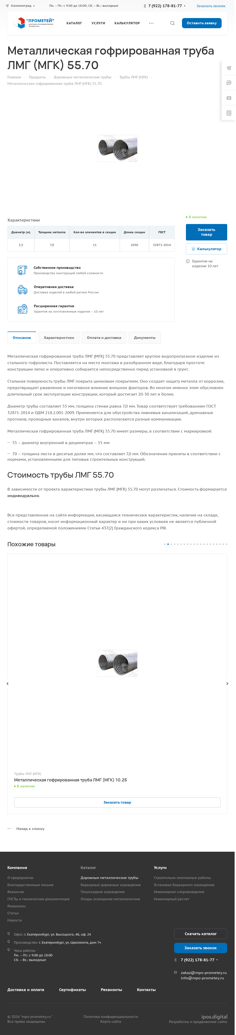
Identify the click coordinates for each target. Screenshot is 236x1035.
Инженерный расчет (171, 899)
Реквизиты (16, 906)
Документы (145, 337)
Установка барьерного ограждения (184, 885)
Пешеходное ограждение (103, 892)
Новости (14, 920)
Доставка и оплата (25, 989)
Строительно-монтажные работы (182, 877)
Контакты (146, 989)
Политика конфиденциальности (110, 1016)
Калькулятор (209, 248)
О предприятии (20, 877)
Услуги (160, 867)
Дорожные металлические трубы (109, 877)
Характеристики (59, 337)
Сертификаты (72, 989)
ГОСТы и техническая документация (38, 899)
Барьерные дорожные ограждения (111, 885)
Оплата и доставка (104, 337)
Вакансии (15, 892)
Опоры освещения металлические (110, 899)
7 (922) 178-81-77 (165, 5)
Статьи (13, 913)
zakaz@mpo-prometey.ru (204, 972)
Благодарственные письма (30, 885)
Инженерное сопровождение (179, 892)
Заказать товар (206, 232)
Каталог (88, 867)
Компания (17, 867)
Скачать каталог (201, 933)
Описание (22, 337)
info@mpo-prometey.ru (202, 978)
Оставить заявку (202, 23)
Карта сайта (110, 1021)
